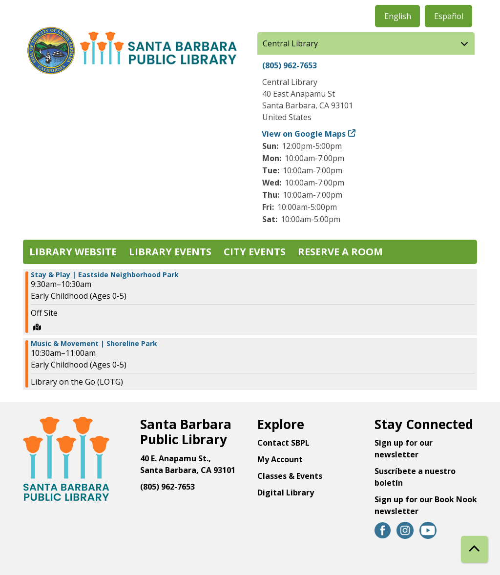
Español (448, 16)
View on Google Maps (304, 133)
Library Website (73, 251)
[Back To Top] (474, 549)
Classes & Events (289, 476)
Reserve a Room (340, 251)
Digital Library (285, 492)
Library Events (170, 251)
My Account (280, 459)
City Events (255, 251)
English (397, 16)
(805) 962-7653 (289, 65)
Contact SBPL (283, 442)
